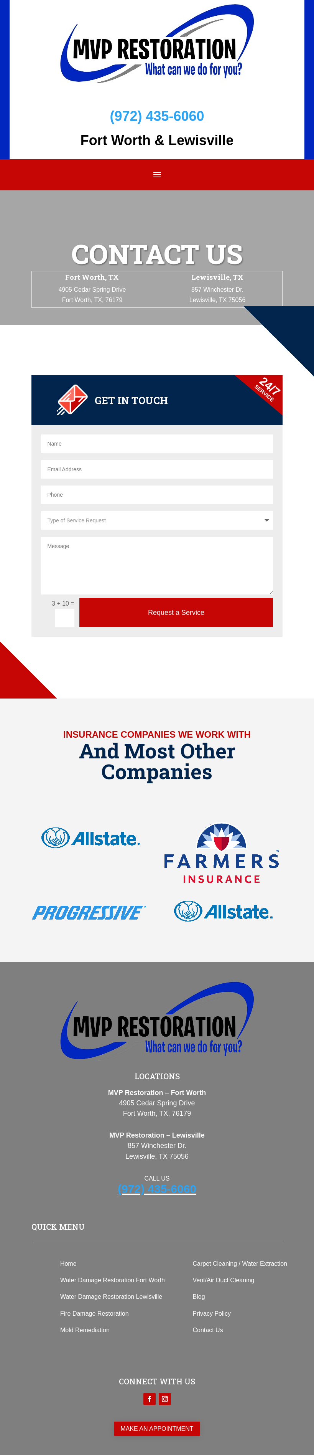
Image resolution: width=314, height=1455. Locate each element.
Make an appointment (156, 1428)
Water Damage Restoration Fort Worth (112, 1280)
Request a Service (176, 612)
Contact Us (208, 1330)
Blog (199, 1296)
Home (68, 1263)
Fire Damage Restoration (94, 1313)
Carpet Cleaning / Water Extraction (240, 1263)
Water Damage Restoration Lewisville (111, 1296)
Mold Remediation (85, 1330)
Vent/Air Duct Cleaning (224, 1280)
